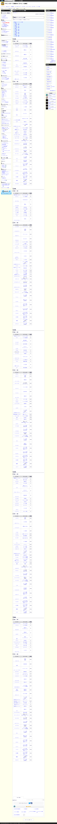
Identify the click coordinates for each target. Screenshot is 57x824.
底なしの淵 (25, 645)
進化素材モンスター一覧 (5, 128)
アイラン (17, 270)
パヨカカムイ (17, 240)
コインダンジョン (25, 59)
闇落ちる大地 (25, 735)
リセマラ (4, 23)
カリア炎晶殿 (25, 179)
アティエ (17, 419)
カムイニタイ (25, 647)
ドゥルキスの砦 (25, 600)
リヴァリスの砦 (25, 455)
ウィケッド (16, 388)
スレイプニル (17, 397)
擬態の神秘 (25, 144)
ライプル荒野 (25, 503)
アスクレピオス (17, 680)
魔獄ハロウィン (25, 414)
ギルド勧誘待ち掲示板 (5, 25)
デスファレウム (17, 651)
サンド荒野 (25, 611)
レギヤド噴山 (25, 74)
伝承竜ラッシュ (25, 263)
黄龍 (17, 563)
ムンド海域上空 (25, 359)
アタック (3, 120)
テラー (17, 337)
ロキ (17, 710)
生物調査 (25, 157)
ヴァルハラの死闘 (25, 557)
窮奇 (17, 638)
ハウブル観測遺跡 (25, 337)
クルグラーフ (17, 60)
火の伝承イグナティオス (17, 126)
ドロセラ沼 (25, 291)
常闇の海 (25, 632)
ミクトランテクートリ (17, 642)
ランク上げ (3, 100)
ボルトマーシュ (17, 523)
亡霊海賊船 (25, 212)
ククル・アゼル (17, 45)
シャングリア (17, 580)
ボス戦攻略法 (4, 62)
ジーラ (17, 612)
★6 (3, 113)
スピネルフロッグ (16, 143)
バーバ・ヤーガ (17, 381)
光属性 (16, 31)
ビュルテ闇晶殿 (25, 755)
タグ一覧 (23, 6)
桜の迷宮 (25, 417)
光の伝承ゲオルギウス (17, 553)
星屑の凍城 (25, 276)
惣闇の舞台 (25, 671)
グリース (17, 746)
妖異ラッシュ (25, 165)
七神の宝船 (25, 207)
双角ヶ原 (25, 682)
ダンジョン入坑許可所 (5, 79)
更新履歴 (12, 6)
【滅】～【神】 (17, 26)
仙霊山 (25, 90)
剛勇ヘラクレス (17, 560)
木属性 (16, 28)
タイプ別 (4, 72)
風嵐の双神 (25, 274)
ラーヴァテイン (17, 74)
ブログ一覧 (33, 6)
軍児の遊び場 (25, 129)
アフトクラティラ (16, 687)
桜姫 (17, 417)
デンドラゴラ (17, 718)
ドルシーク (16, 85)
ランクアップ (4, 101)
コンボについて (4, 61)
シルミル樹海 (25, 410)
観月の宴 (25, 131)
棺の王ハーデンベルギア (17, 623)
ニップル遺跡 (25, 273)
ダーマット (16, 87)
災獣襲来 (25, 184)
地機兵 (17, 463)
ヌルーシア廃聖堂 (25, 261)
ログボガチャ (4, 30)
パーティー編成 (4, 70)
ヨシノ (17, 367)
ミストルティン (17, 359)
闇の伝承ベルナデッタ (17, 699)
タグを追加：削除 (17, 12)
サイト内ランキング (18, 6)
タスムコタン (25, 238)
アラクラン (16, 570)
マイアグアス (17, 725)
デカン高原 (25, 77)
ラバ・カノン (17, 153)
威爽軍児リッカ (17, 129)
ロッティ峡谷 (25, 759)
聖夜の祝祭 (25, 134)
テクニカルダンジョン (5, 143)
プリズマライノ (17, 93)
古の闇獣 (17, 753)
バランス (6, 119)
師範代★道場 (4, 144)
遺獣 (25, 94)
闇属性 (16, 34)
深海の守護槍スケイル (17, 702)
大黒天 (17, 665)
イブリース (16, 66)
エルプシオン (17, 51)
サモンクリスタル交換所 (5, 78)
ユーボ (17, 585)
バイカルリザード (16, 231)
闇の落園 (48, 67)
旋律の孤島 (25, 286)
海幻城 (25, 210)
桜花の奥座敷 (25, 367)
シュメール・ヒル (25, 226)
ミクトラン (25, 544)
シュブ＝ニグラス (16, 403)
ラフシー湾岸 (25, 323)
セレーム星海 (25, 583)
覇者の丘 (25, 577)
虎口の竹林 (25, 391)
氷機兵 (17, 320)
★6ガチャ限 (4, 130)
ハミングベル (17, 575)
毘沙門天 (17, 207)
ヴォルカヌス (17, 183)
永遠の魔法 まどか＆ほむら (51, 86)
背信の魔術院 (25, 535)
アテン (17, 114)
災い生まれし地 (25, 199)
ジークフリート (17, 511)
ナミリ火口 (25, 168)
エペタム (17, 348)
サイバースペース (25, 537)
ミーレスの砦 (25, 748)
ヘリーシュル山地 (25, 163)
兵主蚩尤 (17, 690)
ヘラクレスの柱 (25, 559)
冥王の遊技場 (25, 642)
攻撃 (2, 119)
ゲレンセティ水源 (25, 308)
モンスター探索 (4, 77)
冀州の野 (25, 689)
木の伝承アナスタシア (17, 412)
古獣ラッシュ (25, 177)
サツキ (17, 361)
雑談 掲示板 (3, 21)
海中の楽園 (25, 702)
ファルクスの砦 (25, 312)
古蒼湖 (25, 229)
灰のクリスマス (25, 701)
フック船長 (16, 212)
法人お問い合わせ (15, 823)
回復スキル (4, 136)
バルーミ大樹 (25, 447)
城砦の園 (25, 87)
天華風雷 (25, 353)
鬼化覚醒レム (49, 74)
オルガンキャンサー (17, 287)
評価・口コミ (8, 6)
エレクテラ (16, 481)
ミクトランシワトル (17, 544)
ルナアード (16, 376)
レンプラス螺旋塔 (25, 686)
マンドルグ (16, 342)
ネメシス (17, 400)
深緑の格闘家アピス (49, 76)
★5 (5, 113)
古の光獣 (17, 605)
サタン (17, 645)
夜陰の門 (25, 627)
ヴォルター (16, 453)
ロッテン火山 (25, 153)
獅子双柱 (25, 560)
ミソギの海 (25, 259)
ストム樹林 (25, 466)
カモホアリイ (17, 235)
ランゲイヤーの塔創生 (5, 41)
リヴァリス (16, 456)
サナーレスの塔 (25, 623)
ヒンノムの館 (25, 547)
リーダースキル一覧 (5, 138)
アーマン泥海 (25, 731)
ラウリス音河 (25, 285)
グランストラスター (17, 220)
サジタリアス (17, 496)
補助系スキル (4, 137)
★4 (6, 113)
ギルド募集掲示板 (4, 24)
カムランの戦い (25, 693)
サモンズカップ (25, 98)
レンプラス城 (25, 685)
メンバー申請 (38, 6)
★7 (2, 113)
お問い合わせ (11, 823)
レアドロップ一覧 (4, 155)
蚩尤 (17, 689)
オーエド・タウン (25, 668)
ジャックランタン (16, 136)
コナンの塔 (25, 508)
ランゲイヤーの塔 (5, 42)
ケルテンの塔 (25, 562)
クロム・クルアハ (16, 71)
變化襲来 (25, 161)
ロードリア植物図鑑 (25, 154)
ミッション (3, 154)
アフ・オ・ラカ (25, 234)
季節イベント (4, 147)
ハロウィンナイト (25, 136)
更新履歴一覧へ (53, 60)
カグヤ (17, 131)
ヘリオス (17, 532)
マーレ (17, 215)
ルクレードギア (17, 383)
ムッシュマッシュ (16, 728)
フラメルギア (17, 98)
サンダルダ (16, 498)
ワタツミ (17, 259)
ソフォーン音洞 (25, 721)
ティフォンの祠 (25, 175)
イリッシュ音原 (25, 429)
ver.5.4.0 (3, 159)
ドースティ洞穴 (25, 739)
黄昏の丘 (25, 709)
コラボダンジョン (4, 148)
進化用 (3, 123)
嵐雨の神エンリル (16, 274)
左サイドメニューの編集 (5, 187)
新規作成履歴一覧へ (53, 90)
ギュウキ (17, 301)
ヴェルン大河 (25, 303)
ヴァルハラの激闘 (25, 556)
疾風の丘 (25, 443)
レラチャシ (25, 346)
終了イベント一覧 (3, 58)
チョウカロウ (17, 205)
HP (4, 119)
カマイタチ (16, 445)
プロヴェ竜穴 (25, 483)
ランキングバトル (4, 84)
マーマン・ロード (16, 252)
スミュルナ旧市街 (25, 401)
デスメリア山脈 (25, 451)
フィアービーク (17, 527)
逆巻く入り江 (25, 299)
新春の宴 (25, 706)
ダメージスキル (5, 135)
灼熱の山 (25, 121)
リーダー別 (4, 73)
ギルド (3, 83)
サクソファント (17, 723)
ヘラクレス (16, 559)
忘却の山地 (25, 150)
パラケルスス (17, 562)
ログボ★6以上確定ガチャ (5, 31)
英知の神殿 (25, 350)
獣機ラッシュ (25, 181)
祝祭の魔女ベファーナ (17, 701)
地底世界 (25, 403)
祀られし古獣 (25, 176)
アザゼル (17, 350)
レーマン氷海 (25, 215)
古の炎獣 (17, 176)
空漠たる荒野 (25, 58)
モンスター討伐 (4, 85)
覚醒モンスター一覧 (5, 127)
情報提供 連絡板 (4, 26)
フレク (17, 158)
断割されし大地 (25, 526)
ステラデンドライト (17, 276)
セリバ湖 (25, 650)
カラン (17, 733)
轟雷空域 (25, 481)
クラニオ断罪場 (25, 196)
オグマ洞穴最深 (25, 625)
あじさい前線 (25, 270)
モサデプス (16, 289)
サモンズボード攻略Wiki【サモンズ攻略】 (16, 3)
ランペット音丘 (25, 573)
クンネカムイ (17, 647)
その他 (8, 123)
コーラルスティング (17, 282)
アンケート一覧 (28, 6)
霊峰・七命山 (25, 479)
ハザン (17, 479)
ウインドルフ (17, 353)
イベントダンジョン (5, 145)
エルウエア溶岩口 (25, 45)
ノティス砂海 (25, 156)
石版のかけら (4, 153)
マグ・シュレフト (25, 69)
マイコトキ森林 (25, 727)
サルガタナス (17, 629)
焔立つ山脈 (25, 160)
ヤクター (17, 742)
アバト (17, 399)
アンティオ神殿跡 (25, 124)
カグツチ (17, 103)
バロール (17, 509)
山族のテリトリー (25, 85)
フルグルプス (17, 568)
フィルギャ (16, 557)
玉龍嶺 (25, 563)
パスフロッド (17, 323)
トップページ (3, 6)
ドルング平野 (25, 643)
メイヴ (17, 246)
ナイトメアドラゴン (17, 712)
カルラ (17, 121)
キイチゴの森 (25, 425)
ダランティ (16, 196)
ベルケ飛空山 (25, 97)
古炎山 (25, 93)
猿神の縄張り (25, 340)
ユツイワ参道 (25, 103)
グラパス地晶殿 (25, 462)
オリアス (17, 546)
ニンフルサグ (17, 226)
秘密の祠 (25, 419)
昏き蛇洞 (25, 640)
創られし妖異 (25, 164)
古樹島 (25, 375)
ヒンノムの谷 (25, 546)
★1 (2, 114)
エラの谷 (25, 406)
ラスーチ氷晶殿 (25, 319)
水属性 (16, 25)
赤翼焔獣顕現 (4, 45)
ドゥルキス (16, 601)
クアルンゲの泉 (25, 246)
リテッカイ (16, 91)
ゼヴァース (16, 46)
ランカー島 (25, 100)
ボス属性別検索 (5, 146)
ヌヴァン (17, 310)
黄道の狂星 (25, 495)
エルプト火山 (25, 183)
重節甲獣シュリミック (17, 706)
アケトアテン (25, 113)
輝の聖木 (48, 69)
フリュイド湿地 (25, 435)
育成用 (5, 123)
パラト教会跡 (25, 541)
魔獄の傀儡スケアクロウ (17, 414)
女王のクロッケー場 (25, 118)
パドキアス (16, 518)
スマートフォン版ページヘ (28, 819)
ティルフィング (17, 643)
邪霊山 (25, 636)
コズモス (17, 483)
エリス (17, 487)
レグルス (17, 173)
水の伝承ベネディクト (17, 264)
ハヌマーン (16, 100)
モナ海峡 (25, 243)
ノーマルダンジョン (5, 142)
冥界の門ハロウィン (17, 704)
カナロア (17, 634)
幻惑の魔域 (25, 66)
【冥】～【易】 (17, 27)
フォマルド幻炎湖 (25, 46)
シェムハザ (16, 535)
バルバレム (16, 625)
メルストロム (17, 210)
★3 (8, 113)
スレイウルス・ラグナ (17, 134)
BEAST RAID (25, 169)
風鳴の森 (25, 379)
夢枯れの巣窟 (25, 712)
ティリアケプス (17, 433)
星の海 (25, 218)
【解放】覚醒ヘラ (49, 81)
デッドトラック (25, 673)
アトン (17, 115)
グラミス (17, 501)
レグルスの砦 (25, 172)
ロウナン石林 (25, 399)
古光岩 (25, 517)
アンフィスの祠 (25, 604)
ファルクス (16, 313)
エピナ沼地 (25, 521)
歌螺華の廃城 (25, 361)
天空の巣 (25, 501)
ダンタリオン (17, 671)
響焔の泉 (25, 54)
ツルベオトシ (17, 737)
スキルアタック (7, 120)
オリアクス (16, 547)
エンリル (17, 273)
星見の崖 (25, 679)
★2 (9, 113)
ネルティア (16, 594)
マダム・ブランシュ (17, 492)
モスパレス (25, 490)
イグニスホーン (17, 140)
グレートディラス (16, 577)
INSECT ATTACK (25, 173)
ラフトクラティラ (16, 686)
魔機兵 (17, 756)
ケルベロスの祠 (25, 752)
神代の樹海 (25, 432)
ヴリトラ (17, 640)
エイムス (17, 448)
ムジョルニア (17, 503)
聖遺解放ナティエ (49, 79)
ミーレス (17, 749)
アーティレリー (17, 682)
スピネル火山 (25, 143)
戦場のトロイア (25, 485)
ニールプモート (17, 170)
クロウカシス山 (25, 356)
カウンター (3, 121)
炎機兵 (17, 180)
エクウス (17, 423)
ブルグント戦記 (25, 511)
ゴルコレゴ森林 (25, 744)
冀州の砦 (25, 690)
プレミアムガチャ (4, 32)
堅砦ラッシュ (25, 174)
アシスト (7, 121)
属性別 (4, 71)
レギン (17, 108)
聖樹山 (25, 204)
